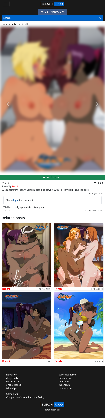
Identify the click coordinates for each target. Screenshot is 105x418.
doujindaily (12, 378)
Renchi (6, 288)
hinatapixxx (65, 378)
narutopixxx (12, 381)
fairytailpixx (12, 388)
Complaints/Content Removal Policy (25, 397)
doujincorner (65, 388)
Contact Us (12, 393)
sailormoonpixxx (67, 374)
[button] (8, 104)
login (16, 200)
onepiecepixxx (14, 384)
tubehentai (64, 384)
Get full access (52, 177)
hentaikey (11, 374)
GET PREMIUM (52, 11)
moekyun (64, 381)
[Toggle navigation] (6, 4)
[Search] (100, 18)
